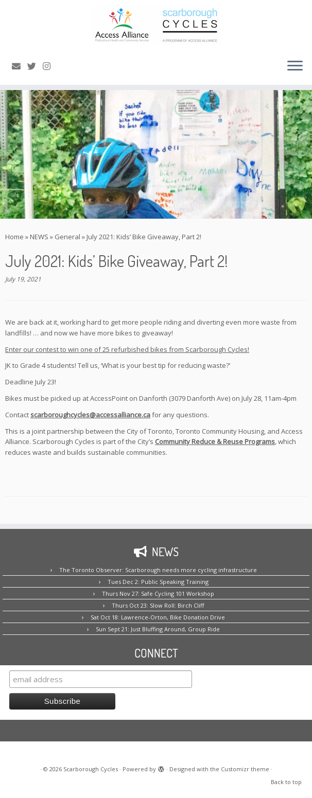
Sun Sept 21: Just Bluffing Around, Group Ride (158, 629)
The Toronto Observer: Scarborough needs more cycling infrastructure (158, 570)
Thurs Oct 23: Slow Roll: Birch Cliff (158, 605)
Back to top (286, 782)
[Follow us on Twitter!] (35, 66)
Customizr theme (245, 769)
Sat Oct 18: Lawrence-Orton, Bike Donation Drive (158, 617)
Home (14, 236)
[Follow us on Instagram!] (50, 66)
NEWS (39, 236)
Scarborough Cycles (90, 769)
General (67, 236)
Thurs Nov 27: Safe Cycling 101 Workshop (158, 593)
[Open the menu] (295, 66)
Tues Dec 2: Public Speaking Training (158, 582)
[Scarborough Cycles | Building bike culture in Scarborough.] (156, 25)
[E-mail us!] (19, 66)
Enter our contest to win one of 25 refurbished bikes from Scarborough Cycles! (127, 349)
